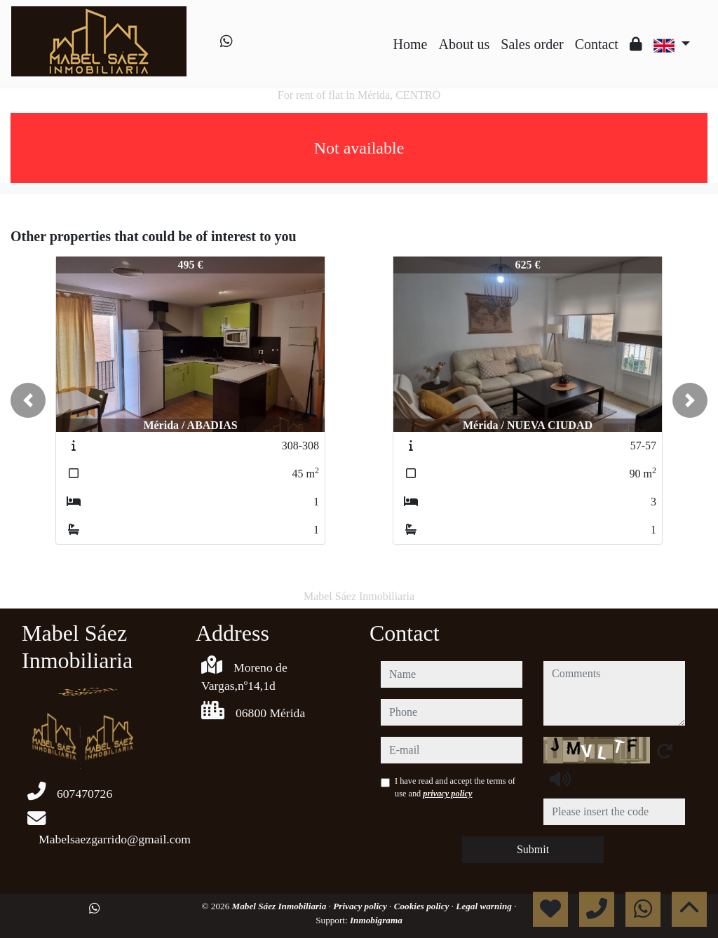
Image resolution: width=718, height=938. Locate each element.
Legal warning (485, 906)
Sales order (532, 44)
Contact (596, 44)
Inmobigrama (376, 920)
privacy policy (447, 793)
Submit (533, 849)
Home (410, 44)
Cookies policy (423, 906)
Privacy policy (361, 906)
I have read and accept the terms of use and (455, 787)
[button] (28, 400)
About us (463, 44)
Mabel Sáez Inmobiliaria (280, 906)
